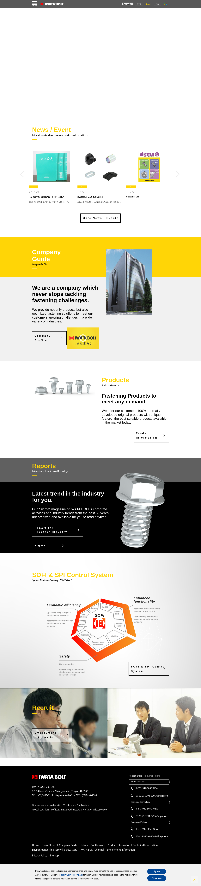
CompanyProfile (42, 338)
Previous (22, 175)
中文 (157, 4)
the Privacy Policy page (72, 875)
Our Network (97, 845)
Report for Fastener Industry (50, 530)
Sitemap (54, 855)
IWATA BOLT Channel (92, 849)
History (84, 845)
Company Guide (68, 845)
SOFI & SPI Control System (148, 668)
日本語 (139, 4)
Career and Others (139, 822)
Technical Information (145, 845)
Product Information (146, 435)
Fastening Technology (140, 802)
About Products (138, 782)
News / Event (49, 845)
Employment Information (45, 735)
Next (178, 175)
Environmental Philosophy (47, 849)
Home (35, 845)
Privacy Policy (39, 855)
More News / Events (101, 218)
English (148, 4)
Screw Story (70, 849)
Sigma (40, 545)
